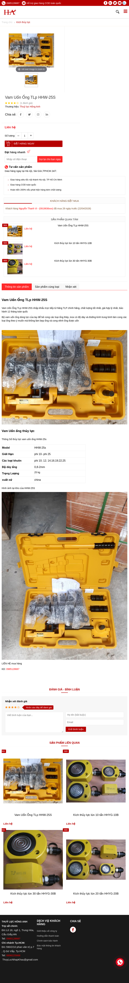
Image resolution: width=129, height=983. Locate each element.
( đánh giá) (26, 103)
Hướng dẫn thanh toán (48, 936)
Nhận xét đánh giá (16, 701)
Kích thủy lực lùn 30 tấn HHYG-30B (73, 260)
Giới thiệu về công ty (47, 931)
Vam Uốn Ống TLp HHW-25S (73, 225)
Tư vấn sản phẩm (20, 166)
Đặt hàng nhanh (15, 152)
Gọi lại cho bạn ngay (50, 159)
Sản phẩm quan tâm (64, 219)
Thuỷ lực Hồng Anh (30, 106)
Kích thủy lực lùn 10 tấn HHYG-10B (73, 243)
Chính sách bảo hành (47, 940)
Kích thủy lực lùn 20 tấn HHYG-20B (96, 893)
